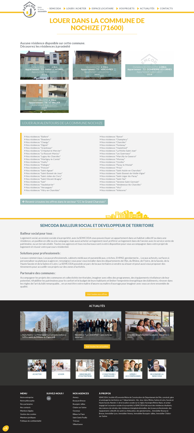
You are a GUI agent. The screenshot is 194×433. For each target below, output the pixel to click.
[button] (5, 428)
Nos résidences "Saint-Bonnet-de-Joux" (43, 173)
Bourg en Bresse (79, 401)
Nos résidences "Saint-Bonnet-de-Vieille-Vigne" (122, 173)
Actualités (147, 8)
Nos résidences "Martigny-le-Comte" (42, 159)
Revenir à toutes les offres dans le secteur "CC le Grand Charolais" (64, 201)
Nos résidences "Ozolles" (112, 162)
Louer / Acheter (76, 8)
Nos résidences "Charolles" (113, 142)
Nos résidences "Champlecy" (114, 139)
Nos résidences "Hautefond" (114, 148)
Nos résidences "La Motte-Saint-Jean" (118, 150)
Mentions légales (26, 411)
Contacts (166, 8)
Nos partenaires (26, 404)
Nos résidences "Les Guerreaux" (115, 153)
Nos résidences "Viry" (111, 187)
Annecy (76, 397)
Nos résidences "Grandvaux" (38, 148)
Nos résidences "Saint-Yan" (113, 179)
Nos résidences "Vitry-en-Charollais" (42, 190)
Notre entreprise (26, 397)
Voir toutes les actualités (97, 346)
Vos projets (126, 8)
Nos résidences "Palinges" (37, 164)
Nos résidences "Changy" (36, 142)
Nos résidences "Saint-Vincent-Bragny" (43, 179)
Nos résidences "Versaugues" (38, 187)
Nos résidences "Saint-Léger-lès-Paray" (119, 176)
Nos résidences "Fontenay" (113, 145)
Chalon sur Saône (79, 407)
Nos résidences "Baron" (111, 136)
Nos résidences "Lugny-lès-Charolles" (42, 156)
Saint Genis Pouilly (80, 417)
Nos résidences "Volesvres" (113, 190)
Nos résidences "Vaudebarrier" (39, 184)
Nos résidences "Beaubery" (37, 139)
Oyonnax (76, 411)
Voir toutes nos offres (97, 294)
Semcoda (55, 8)
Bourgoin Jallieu (79, 404)
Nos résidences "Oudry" (36, 162)
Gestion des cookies (28, 414)
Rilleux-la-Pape (79, 414)
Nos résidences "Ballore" (36, 136)
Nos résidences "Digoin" (36, 145)
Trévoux (76, 421)
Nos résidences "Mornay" (112, 159)
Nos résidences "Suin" (35, 181)
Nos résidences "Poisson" (36, 167)
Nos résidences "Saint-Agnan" (38, 170)
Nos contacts (25, 407)
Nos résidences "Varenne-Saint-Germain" (119, 181)
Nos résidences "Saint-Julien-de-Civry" (43, 176)
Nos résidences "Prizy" (111, 167)
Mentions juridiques (28, 417)
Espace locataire (103, 8)
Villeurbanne (78, 424)
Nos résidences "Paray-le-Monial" (116, 164)
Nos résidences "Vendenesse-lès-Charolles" (120, 184)
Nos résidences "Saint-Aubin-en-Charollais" (121, 170)
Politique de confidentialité (30, 421)
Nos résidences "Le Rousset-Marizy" (42, 153)
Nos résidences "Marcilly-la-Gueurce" (118, 156)
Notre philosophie (27, 401)
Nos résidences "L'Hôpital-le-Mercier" (42, 150)
